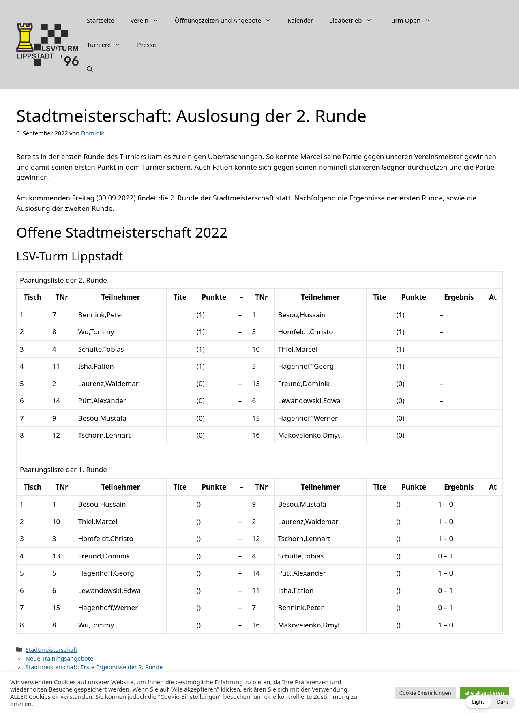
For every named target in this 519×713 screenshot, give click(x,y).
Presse (146, 45)
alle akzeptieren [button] (484, 692)
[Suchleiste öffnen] (90, 69)
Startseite (100, 20)
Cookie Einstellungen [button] (425, 692)
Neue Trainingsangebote (59, 658)
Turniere (108, 44)
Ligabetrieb (354, 20)
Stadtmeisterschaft (51, 649)
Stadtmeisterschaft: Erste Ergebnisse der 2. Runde (94, 667)
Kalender (300, 20)
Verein (148, 20)
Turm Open (413, 20)
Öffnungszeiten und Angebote (227, 20)
